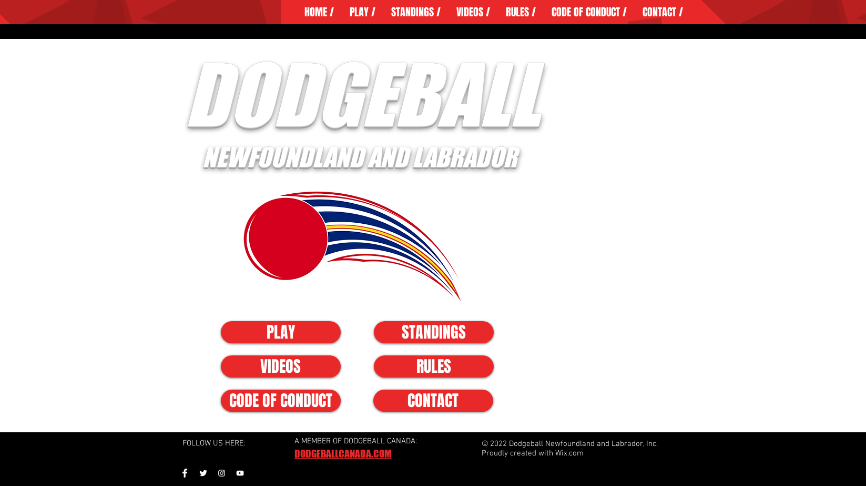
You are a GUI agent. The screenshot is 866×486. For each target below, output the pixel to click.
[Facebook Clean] (184, 473)
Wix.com (569, 453)
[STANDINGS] (434, 332)
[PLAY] (281, 332)
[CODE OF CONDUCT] (281, 401)
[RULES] (434, 366)
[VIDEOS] (281, 366)
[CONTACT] (433, 401)
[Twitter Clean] (203, 473)
